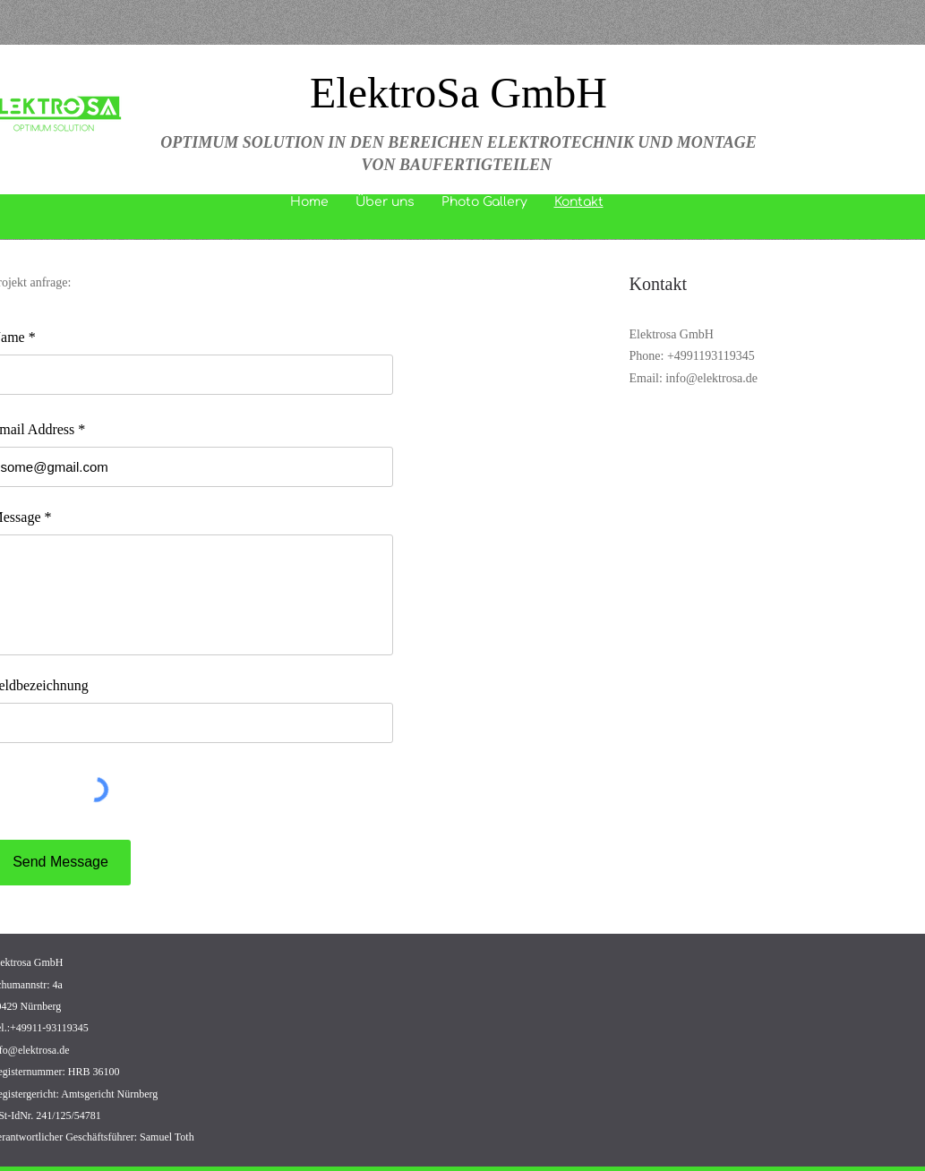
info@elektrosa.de (711, 378)
